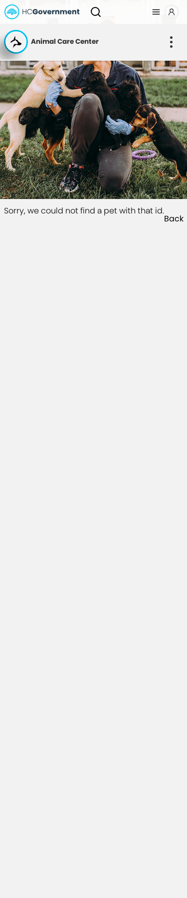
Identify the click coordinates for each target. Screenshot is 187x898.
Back (174, 219)
